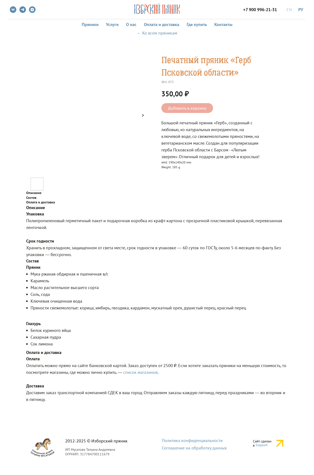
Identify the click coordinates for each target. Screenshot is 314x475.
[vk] (13, 9)
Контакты (223, 24)
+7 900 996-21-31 (260, 9)
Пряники (90, 24)
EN (289, 9)
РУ (300, 9)
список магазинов (140, 372)
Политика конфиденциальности (192, 440)
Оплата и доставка (161, 24)
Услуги (112, 24)
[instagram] (32, 9)
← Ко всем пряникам (157, 33)
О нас (131, 24)
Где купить (197, 24)
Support (262, 445)
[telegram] (22, 9)
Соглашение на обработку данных (194, 448)
